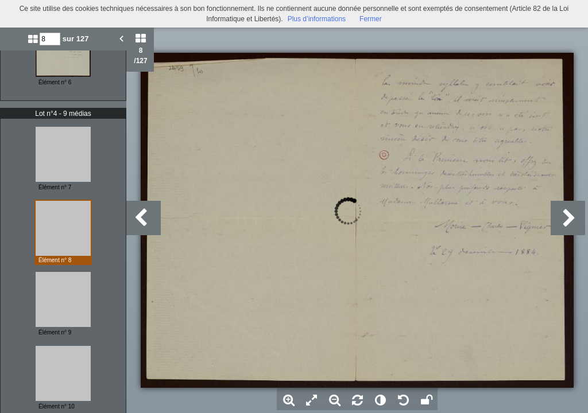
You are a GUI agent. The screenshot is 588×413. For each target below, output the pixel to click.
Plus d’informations (317, 19)
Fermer (370, 19)
